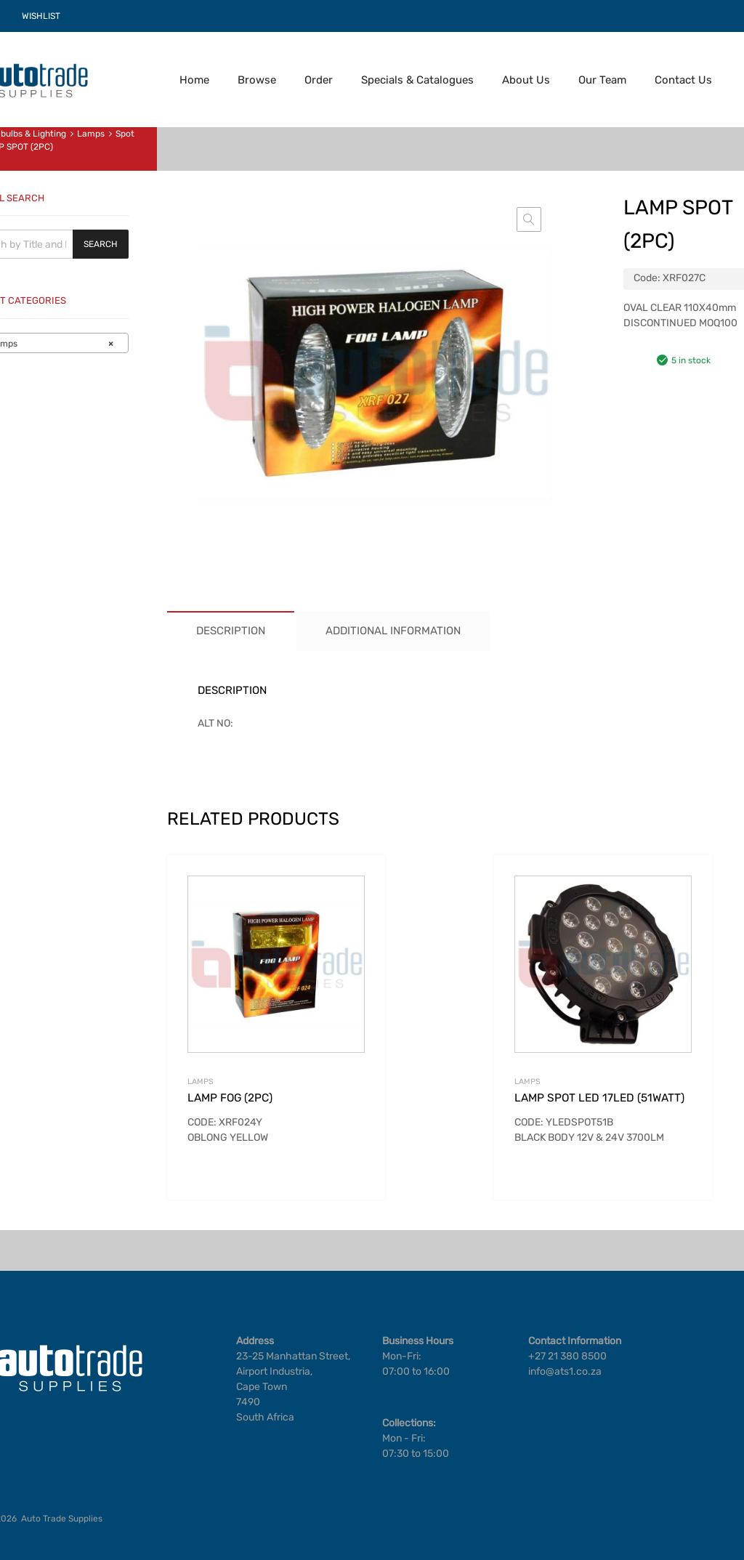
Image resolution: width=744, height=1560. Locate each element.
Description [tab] (230, 630)
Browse (257, 79)
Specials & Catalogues (417, 79)
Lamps (91, 134)
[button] (529, 219)
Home (194, 79)
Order (318, 79)
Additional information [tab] (393, 630)
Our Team (602, 79)
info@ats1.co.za (565, 1371)
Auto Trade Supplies (61, 1518)
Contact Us (683, 79)
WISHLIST (41, 16)
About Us (526, 79)
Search (101, 244)
